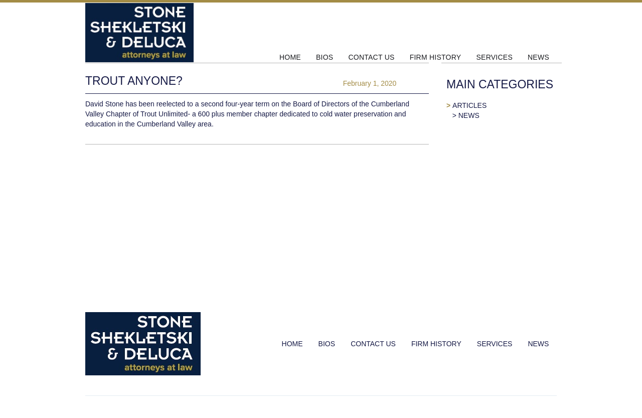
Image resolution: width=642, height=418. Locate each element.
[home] (178, 32)
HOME (290, 57)
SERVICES (494, 57)
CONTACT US (371, 57)
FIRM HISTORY (435, 57)
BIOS (324, 57)
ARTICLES (469, 105)
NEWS (538, 57)
